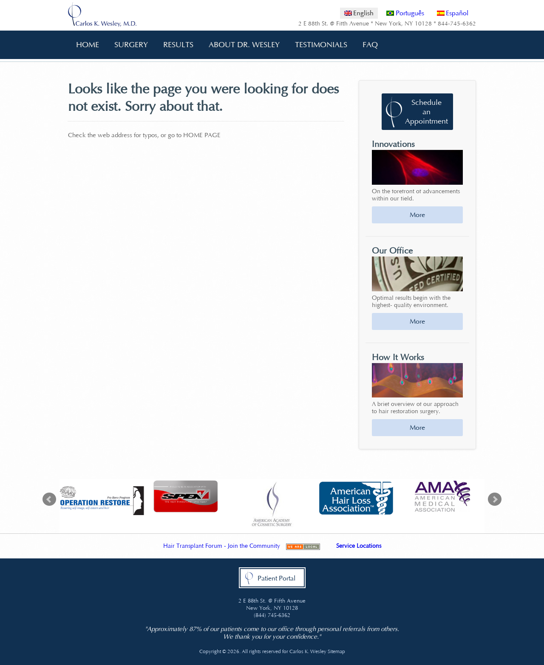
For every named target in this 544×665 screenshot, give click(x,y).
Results (178, 44)
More (417, 215)
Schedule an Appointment (426, 112)
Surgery (128, 45)
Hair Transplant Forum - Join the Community (221, 545)
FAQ (367, 45)
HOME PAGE (202, 135)
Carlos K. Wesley (307, 651)
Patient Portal (276, 578)
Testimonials (321, 44)
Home (87, 44)
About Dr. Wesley (241, 45)
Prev (49, 499)
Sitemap (336, 651)
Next (495, 499)
